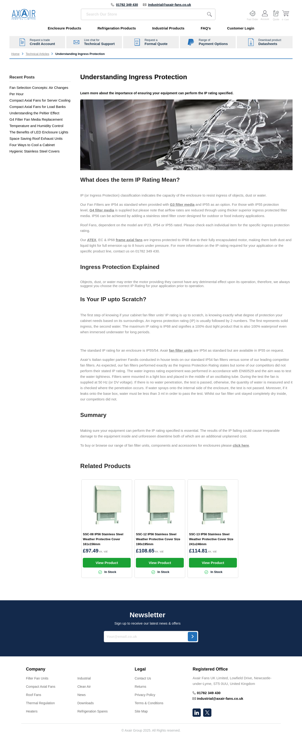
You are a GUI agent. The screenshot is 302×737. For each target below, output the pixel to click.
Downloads (85, 703)
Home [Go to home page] (15, 54)
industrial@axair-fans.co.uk (169, 5)
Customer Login (240, 28)
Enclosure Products (64, 28)
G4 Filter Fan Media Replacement (36, 119)
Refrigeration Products (116, 28)
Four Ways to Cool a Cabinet (32, 145)
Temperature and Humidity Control (36, 126)
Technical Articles (37, 54)
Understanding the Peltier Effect (34, 113)
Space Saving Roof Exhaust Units (36, 138)
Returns (140, 686)
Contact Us (143, 678)
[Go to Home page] (23, 14)
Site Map (141, 711)
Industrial (84, 678)
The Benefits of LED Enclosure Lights (38, 132)
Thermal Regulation (40, 703)
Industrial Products (168, 28)
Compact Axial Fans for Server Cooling (39, 100)
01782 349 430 (127, 5)
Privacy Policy (145, 695)
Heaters (32, 711)
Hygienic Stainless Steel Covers (34, 151)
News (81, 695)
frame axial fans (129, 240)
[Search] (209, 14)
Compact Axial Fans (40, 686)
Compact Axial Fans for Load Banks (37, 107)
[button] (76, 669)
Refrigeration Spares (92, 711)
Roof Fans (33, 695)
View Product (107, 563)
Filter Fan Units (37, 678)
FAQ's (206, 28)
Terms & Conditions (149, 703)
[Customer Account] (265, 14)
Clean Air (84, 686)
